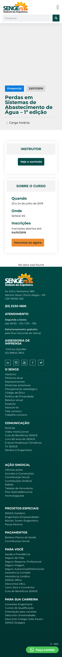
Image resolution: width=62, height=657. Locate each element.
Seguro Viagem (14, 565)
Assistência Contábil (17, 572)
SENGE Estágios (15, 622)
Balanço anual (14, 400)
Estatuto (10, 403)
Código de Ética (15, 392)
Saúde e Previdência (17, 554)
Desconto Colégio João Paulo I (24, 619)
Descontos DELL (15, 583)
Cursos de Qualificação (19, 607)
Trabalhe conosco (16, 414)
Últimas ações (14, 469)
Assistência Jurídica (17, 576)
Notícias (10, 427)
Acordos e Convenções (19, 473)
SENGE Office (13, 580)
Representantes (15, 381)
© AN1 (54, 644)
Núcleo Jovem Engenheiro (21, 520)
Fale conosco (13, 411)
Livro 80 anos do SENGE (20, 439)
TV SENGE (11, 446)
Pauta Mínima (13, 524)
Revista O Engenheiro (18, 450)
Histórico (10, 374)
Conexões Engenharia (18, 604)
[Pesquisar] (56, 18)
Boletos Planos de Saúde (20, 537)
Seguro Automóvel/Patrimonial (24, 569)
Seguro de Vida (14, 557)
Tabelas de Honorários (19, 488)
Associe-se (12, 407)
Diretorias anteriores (18, 385)
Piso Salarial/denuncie (18, 491)
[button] (58, 7)
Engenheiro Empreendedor (22, 517)
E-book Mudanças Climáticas (23, 442)
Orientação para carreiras (21, 611)
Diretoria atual (14, 377)
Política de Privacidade (19, 396)
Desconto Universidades (20, 615)
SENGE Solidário (15, 513)
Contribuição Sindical (18, 480)
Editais (9, 484)
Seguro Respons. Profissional (23, 561)
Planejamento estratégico (21, 389)
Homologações (14, 495)
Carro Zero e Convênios (19, 587)
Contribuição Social (17, 477)
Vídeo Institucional (17, 431)
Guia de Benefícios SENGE (21, 591)
